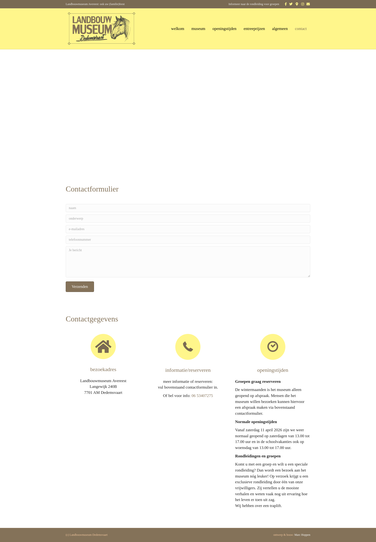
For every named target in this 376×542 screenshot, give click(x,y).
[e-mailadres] (188, 229)
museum (198, 28)
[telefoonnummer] (188, 240)
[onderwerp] (188, 219)
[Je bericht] (188, 261)
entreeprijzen (254, 28)
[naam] (188, 208)
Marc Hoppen (302, 534)
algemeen (280, 28)
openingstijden (224, 28)
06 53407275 (202, 395)
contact (301, 28)
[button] (80, 286)
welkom (177, 28)
